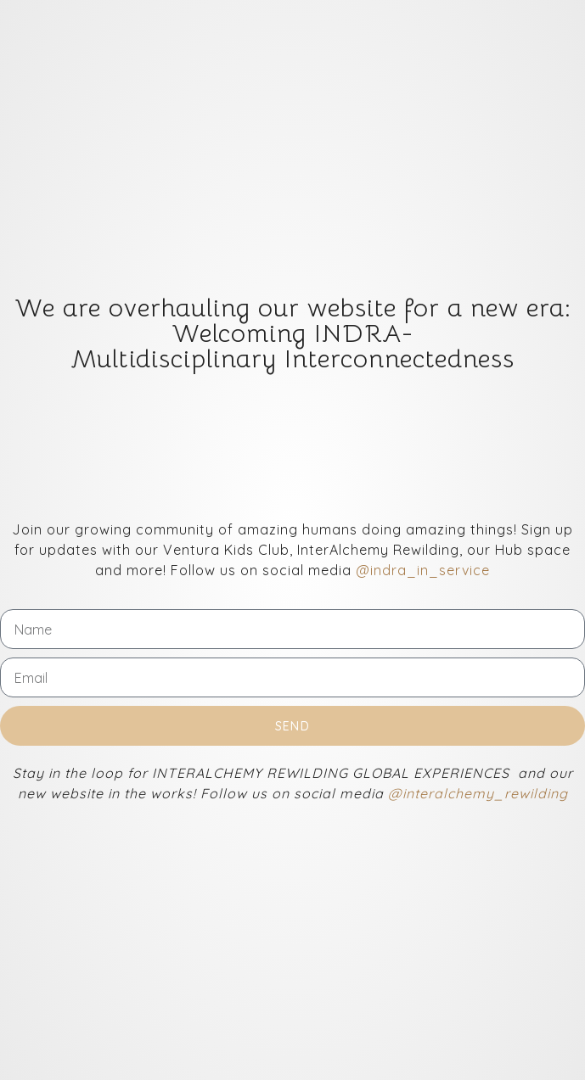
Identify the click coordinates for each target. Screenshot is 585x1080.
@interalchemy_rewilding (478, 793)
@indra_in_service (423, 570)
